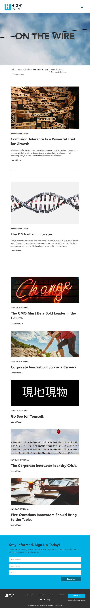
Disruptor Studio (23, 70)
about (51, 595)
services (41, 595)
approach (29, 595)
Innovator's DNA (40, 70)
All (13, 70)
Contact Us (76, 596)
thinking (61, 595)
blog (48, 600)
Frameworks (19, 75)
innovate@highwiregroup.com (76, 600)
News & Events (57, 70)
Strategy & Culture (58, 73)
